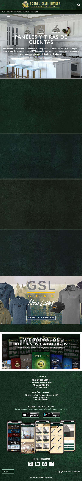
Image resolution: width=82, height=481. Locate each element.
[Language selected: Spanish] (8, 471)
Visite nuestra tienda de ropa (41, 317)
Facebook (51, 464)
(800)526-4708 (44, 385)
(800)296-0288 (44, 397)
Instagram (30, 464)
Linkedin (37, 464)
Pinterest (44, 464)
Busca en (78, 5)
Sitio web (41, 477)
